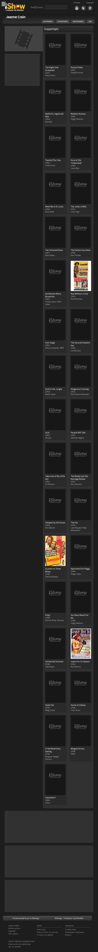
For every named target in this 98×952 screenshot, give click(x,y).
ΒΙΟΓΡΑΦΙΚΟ (47, 21)
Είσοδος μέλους (14, 928)
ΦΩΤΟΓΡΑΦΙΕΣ (78, 21)
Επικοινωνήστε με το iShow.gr (26, 918)
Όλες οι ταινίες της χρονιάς (47, 932)
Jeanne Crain (15, 17)
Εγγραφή (90, 2)
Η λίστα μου (41, 929)
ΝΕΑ (90, 21)
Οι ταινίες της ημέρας (45, 935)
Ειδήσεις (68, 935)
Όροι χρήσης (13, 934)
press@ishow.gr (25, 944)
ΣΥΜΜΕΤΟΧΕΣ (63, 21)
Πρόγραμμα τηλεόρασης (74, 932)
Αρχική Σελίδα (13, 925)
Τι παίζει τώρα (70, 929)
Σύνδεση (77, 2)
